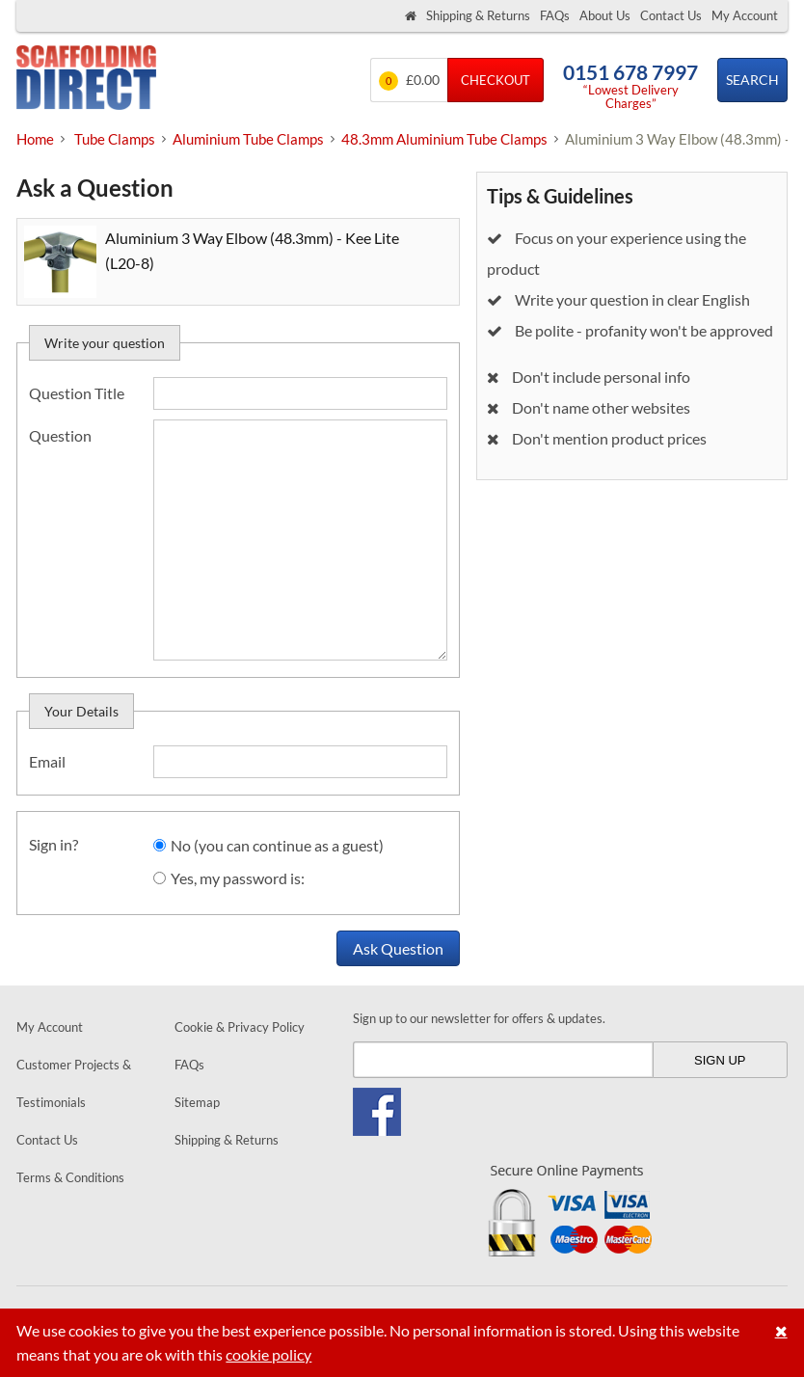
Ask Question (398, 948)
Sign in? (53, 844)
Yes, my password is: (238, 878)
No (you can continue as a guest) (277, 845)
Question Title (76, 393)
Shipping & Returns (478, 15)
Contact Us (671, 15)
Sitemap (197, 1102)
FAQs (555, 15)
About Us (604, 15)
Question (60, 435)
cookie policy (268, 1354)
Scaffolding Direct (86, 79)
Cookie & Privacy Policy (239, 1027)
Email (47, 761)
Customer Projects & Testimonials (73, 1083)
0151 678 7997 (630, 72)
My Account (744, 15)
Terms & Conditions (70, 1177)
